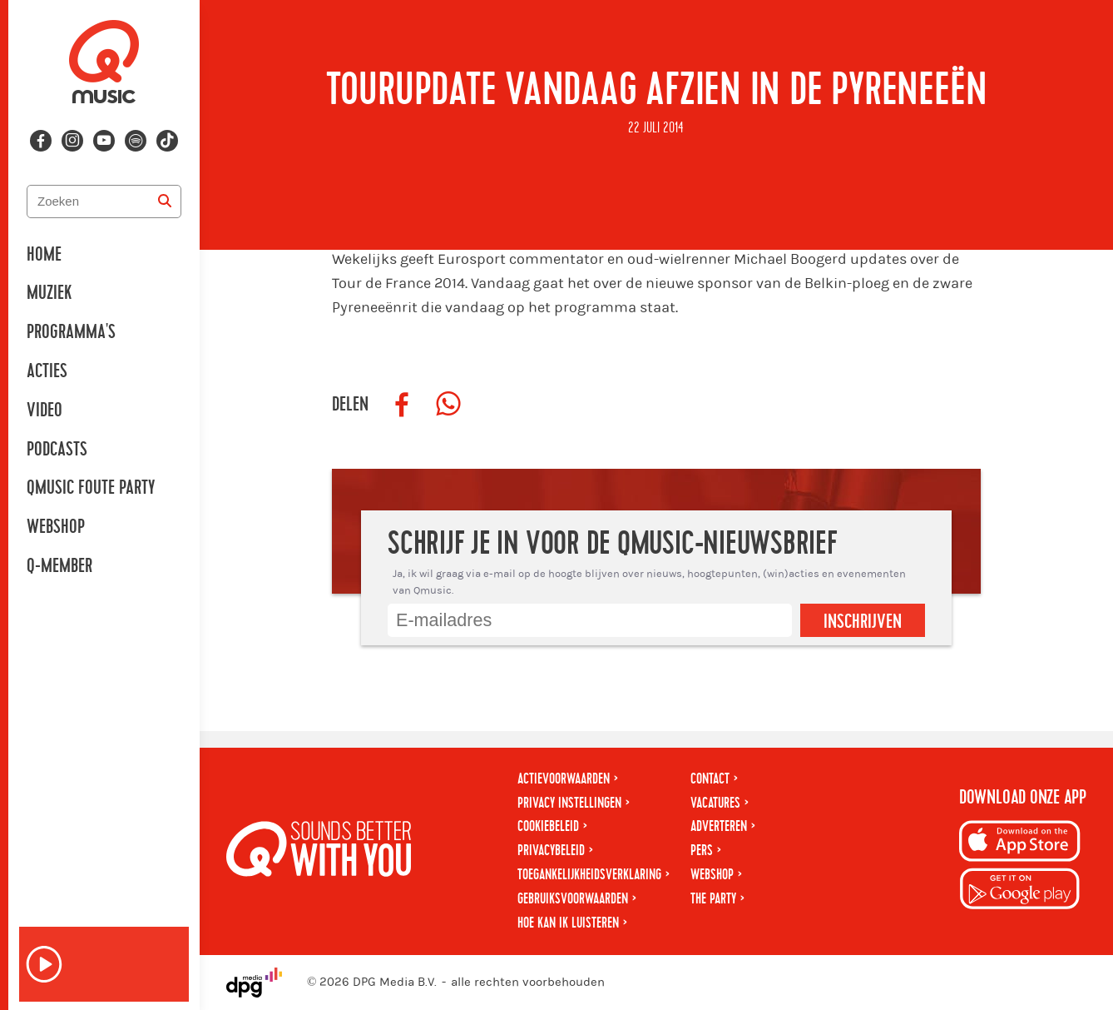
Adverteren (718, 826)
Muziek (49, 293)
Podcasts (57, 449)
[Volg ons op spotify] (135, 141)
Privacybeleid (551, 850)
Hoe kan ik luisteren (568, 923)
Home (44, 254)
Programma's (71, 332)
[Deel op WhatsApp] (448, 404)
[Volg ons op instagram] (72, 141)
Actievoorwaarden (563, 779)
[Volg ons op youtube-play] (104, 141)
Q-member (59, 566)
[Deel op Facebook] (401, 404)
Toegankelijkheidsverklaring (589, 874)
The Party (713, 898)
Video (44, 410)
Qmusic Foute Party (91, 487)
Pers (701, 850)
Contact (710, 779)
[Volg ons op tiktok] (167, 141)
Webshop (56, 527)
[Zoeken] (164, 201)
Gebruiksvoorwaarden (572, 898)
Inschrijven (863, 621)
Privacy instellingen (569, 803)
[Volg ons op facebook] (41, 141)
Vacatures (715, 803)
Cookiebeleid (548, 826)
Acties (47, 371)
